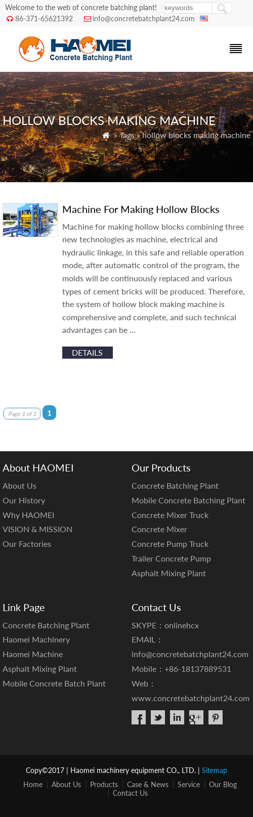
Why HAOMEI (28, 515)
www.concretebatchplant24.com (190, 698)
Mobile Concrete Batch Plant (54, 683)
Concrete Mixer (159, 529)
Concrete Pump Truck (170, 543)
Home (33, 784)
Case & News (147, 784)
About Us (19, 485)
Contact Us (130, 793)
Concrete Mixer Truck (170, 515)
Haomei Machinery (36, 639)
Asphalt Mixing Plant (169, 573)
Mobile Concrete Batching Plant (188, 500)
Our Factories (27, 543)
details (87, 352)
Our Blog (223, 784)
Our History (24, 500)
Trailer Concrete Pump (171, 558)
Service (189, 784)
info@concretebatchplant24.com (144, 18)
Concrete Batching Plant (175, 485)
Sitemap (214, 770)
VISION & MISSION (37, 529)
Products (104, 784)
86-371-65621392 (44, 18)
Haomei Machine (33, 654)
